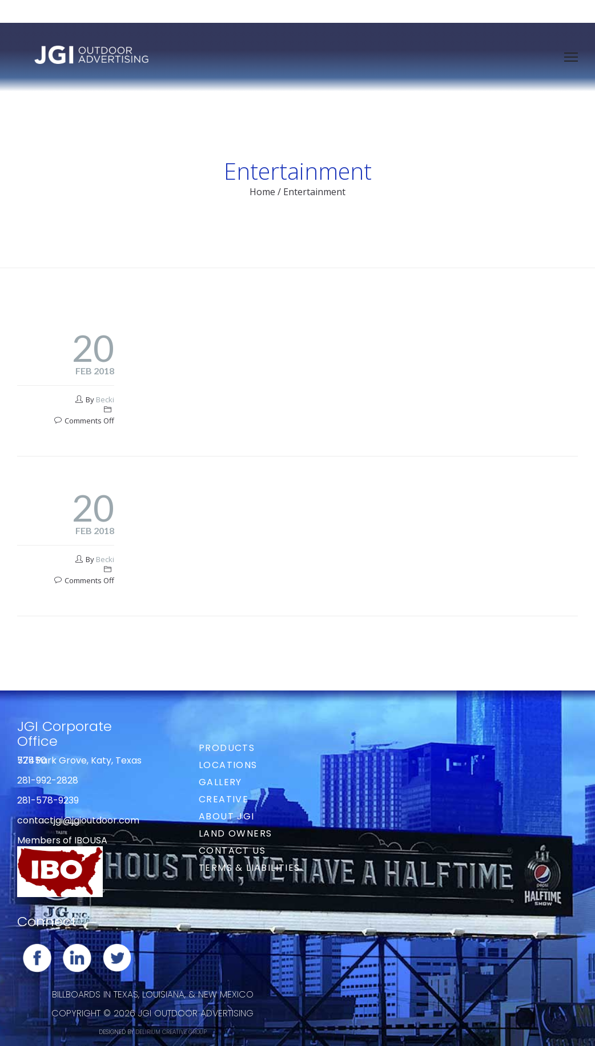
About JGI (227, 816)
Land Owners (235, 833)
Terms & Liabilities (249, 867)
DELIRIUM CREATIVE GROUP (171, 1032)
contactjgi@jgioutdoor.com (78, 820)
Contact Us (232, 850)
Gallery (220, 782)
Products (227, 747)
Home (262, 191)
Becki (105, 399)
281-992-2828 (47, 780)
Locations (228, 765)
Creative (223, 799)
